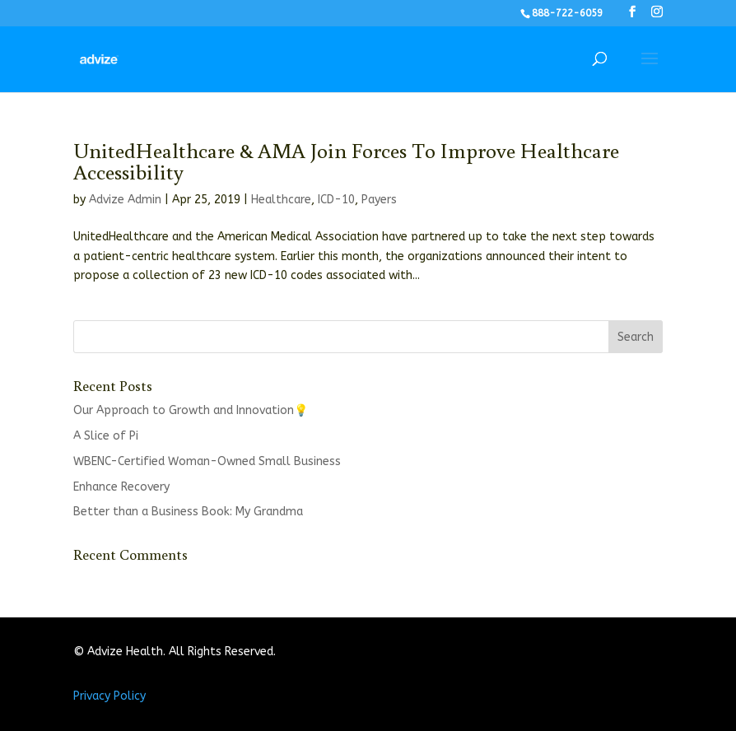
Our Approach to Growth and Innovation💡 (190, 410)
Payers (379, 200)
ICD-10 (336, 200)
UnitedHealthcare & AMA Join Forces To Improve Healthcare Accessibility (346, 160)
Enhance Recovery (121, 487)
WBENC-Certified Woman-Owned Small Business (207, 461)
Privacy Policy (109, 696)
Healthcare (281, 200)
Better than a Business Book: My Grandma (188, 512)
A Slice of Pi (105, 436)
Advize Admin (125, 200)
